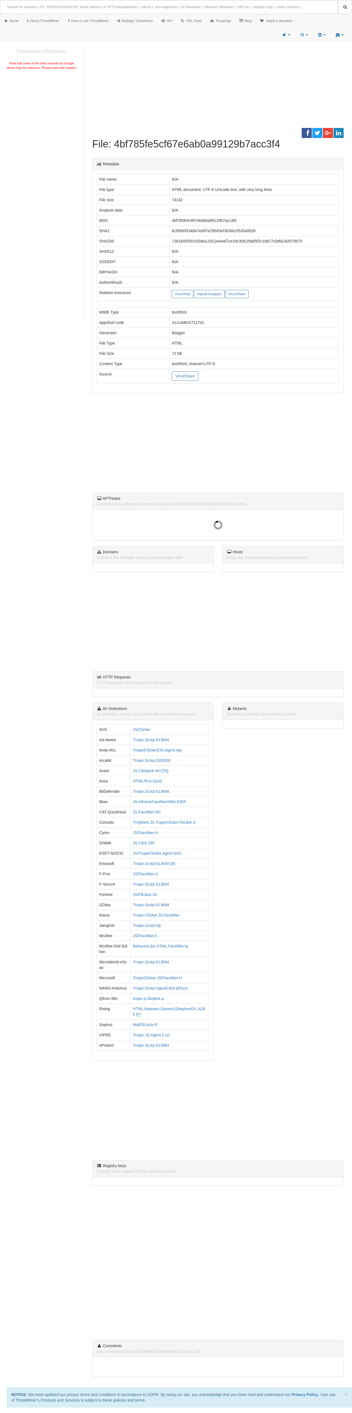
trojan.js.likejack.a (148, 998)
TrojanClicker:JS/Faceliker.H (157, 978)
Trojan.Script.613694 (151, 740)
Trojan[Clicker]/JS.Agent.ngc (157, 750)
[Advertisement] (42, 112)
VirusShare (237, 294)
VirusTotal (182, 294)
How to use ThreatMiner (88, 21)
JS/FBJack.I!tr (145, 894)
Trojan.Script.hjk (147, 925)
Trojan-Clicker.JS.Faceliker (156, 915)
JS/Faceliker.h (145, 936)
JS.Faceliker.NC (147, 812)
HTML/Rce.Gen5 (147, 781)
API (166, 21)
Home (11, 21)
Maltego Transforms (135, 21)
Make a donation (276, 21)
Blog (245, 21)
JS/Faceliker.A (145, 832)
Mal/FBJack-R (145, 1024)
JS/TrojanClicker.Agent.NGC (157, 853)
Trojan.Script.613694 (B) (154, 863)
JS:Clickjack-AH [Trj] (150, 771)
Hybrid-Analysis (209, 294)
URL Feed (191, 21)
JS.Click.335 (144, 843)
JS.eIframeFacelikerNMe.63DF (160, 801)
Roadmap (220, 21)
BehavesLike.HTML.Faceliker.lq (160, 946)
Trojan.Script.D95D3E (152, 760)
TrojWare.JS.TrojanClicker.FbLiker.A (164, 822)
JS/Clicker (142, 729)
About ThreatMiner (43, 21)
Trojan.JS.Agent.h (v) (151, 1035)
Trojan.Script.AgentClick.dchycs (160, 988)
